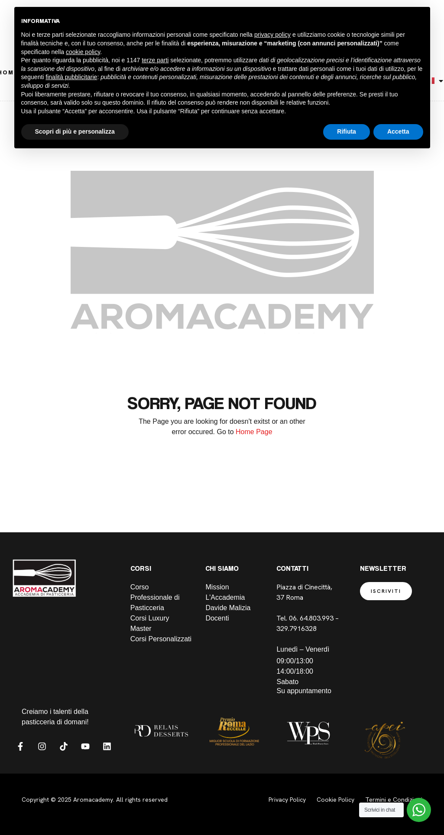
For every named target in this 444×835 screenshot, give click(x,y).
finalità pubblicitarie (71, 77)
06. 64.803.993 (311, 618)
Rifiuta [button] (346, 131)
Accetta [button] (398, 131)
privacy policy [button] (272, 34)
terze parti (155, 60)
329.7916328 (297, 628)
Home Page (254, 431)
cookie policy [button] (83, 51)
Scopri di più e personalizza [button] (75, 131)
